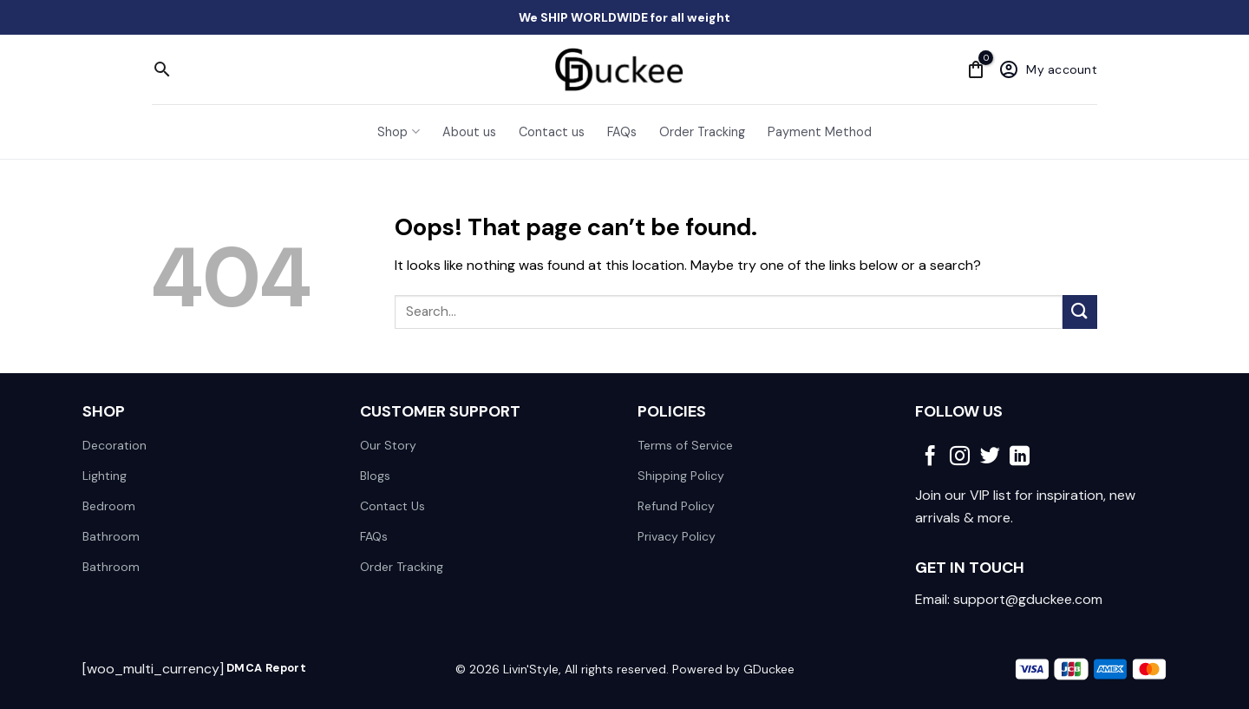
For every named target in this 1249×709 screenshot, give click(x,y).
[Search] (162, 69)
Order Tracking (702, 132)
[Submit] (1080, 312)
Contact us (552, 132)
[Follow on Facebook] (930, 457)
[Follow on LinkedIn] (1020, 457)
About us (469, 132)
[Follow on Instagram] (960, 457)
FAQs (622, 132)
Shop (398, 131)
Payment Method (820, 132)
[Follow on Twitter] (990, 457)
